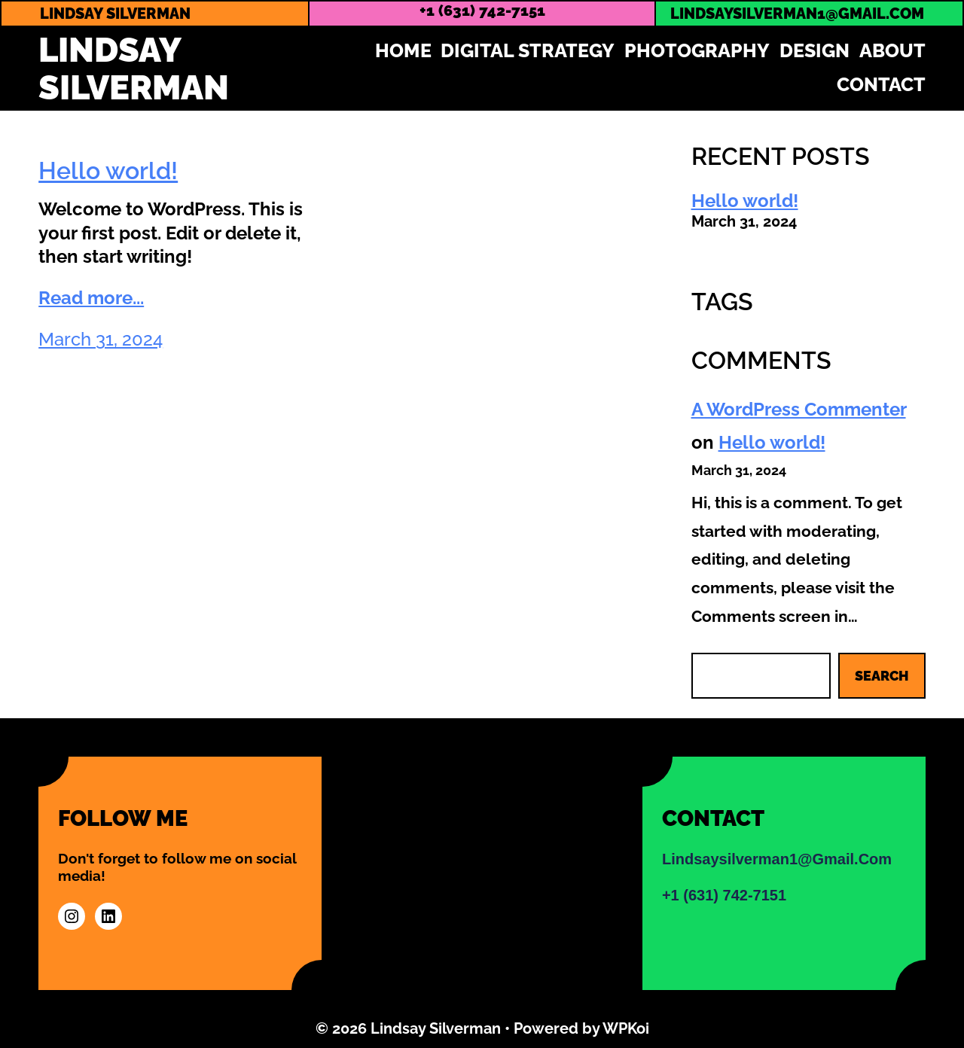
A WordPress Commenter (798, 409)
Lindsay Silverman (133, 69)
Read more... (91, 298)
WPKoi (625, 1028)
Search (882, 676)
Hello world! (108, 170)
